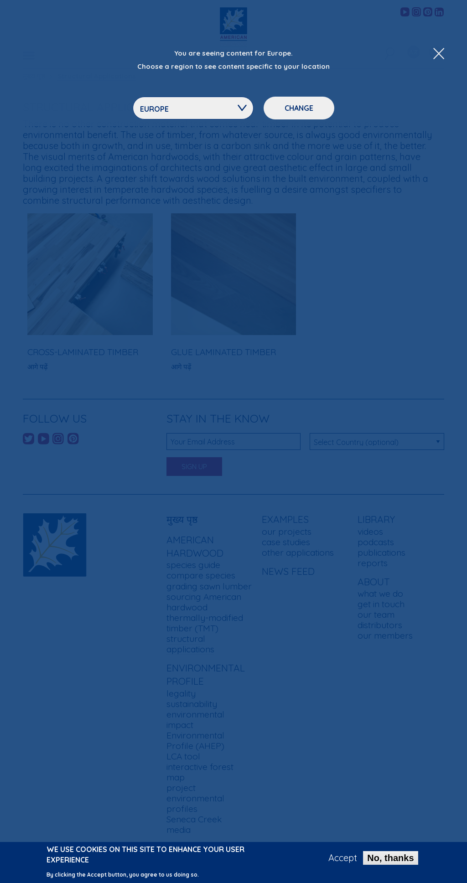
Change (299, 108)
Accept (342, 860)
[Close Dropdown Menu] (439, 54)
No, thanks (390, 860)
